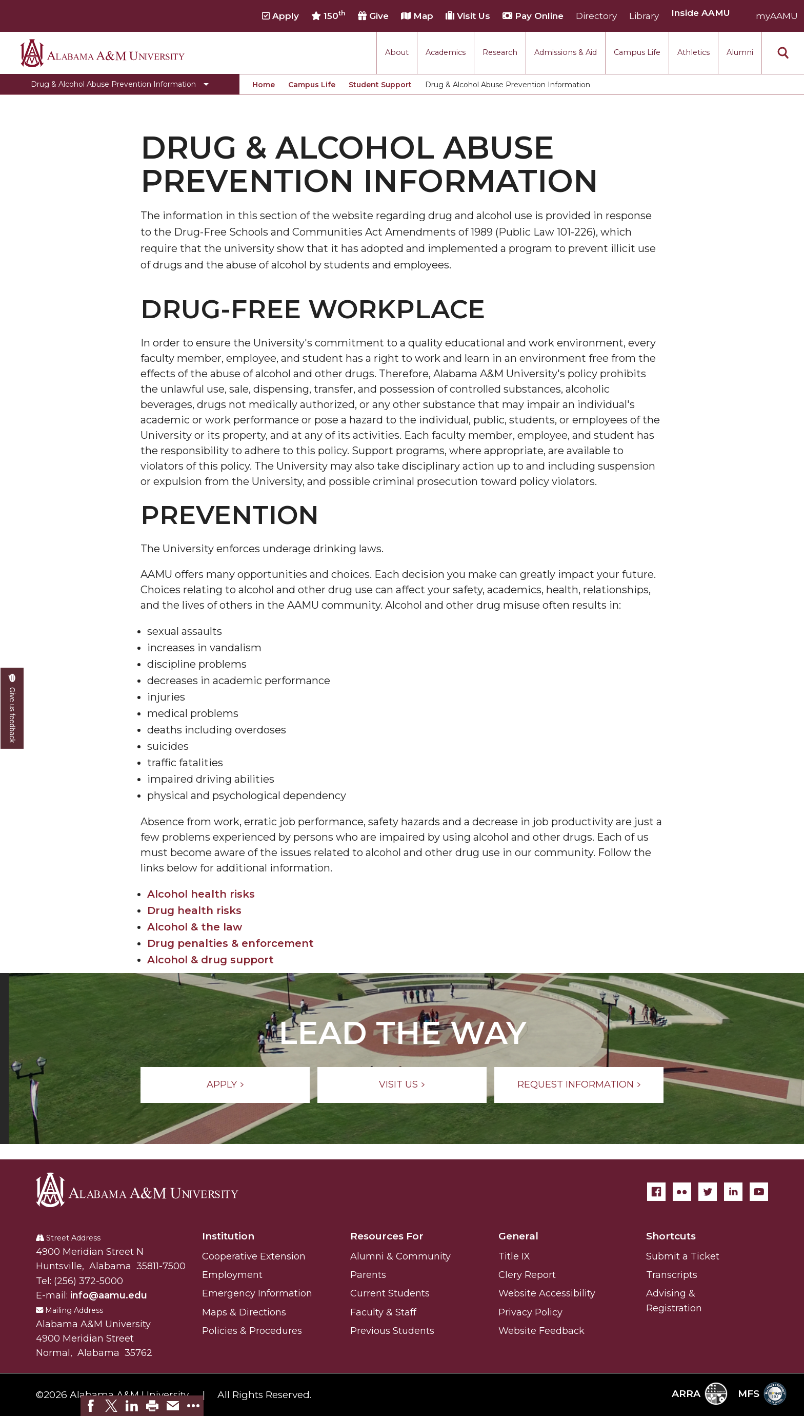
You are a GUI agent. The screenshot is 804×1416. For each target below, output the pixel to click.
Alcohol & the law (194, 927)
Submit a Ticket (682, 1256)
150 (328, 15)
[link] (91, 1405)
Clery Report (527, 1275)
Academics (446, 52)
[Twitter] (707, 1191)
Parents (368, 1275)
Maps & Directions (244, 1312)
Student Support (380, 84)
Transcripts (671, 1275)
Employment (232, 1275)
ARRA (700, 1393)
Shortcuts (671, 1236)
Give (373, 16)
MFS (762, 1393)
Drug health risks (194, 910)
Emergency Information (257, 1293)
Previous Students (392, 1330)
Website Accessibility (546, 1293)
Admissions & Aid (565, 52)
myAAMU (777, 16)
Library (644, 16)
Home (263, 84)
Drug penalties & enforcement (230, 943)
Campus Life (637, 52)
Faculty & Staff (383, 1312)
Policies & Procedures (252, 1330)
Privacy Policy (530, 1312)
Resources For (387, 1236)
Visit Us (468, 16)
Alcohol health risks (201, 894)
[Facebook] (656, 1191)
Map (417, 16)
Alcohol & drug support (210, 960)
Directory (596, 16)
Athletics (693, 52)
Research (500, 52)
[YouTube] (759, 1191)
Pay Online (533, 16)
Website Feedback (541, 1330)
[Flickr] (682, 1191)
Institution (228, 1236)
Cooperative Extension (254, 1256)
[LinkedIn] (733, 1191)
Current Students (390, 1293)
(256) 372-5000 (88, 1281)
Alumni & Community (400, 1256)
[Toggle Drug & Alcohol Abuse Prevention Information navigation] (119, 84)
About (397, 52)
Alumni (740, 52)
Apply (280, 16)
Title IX (514, 1256)
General (518, 1236)
